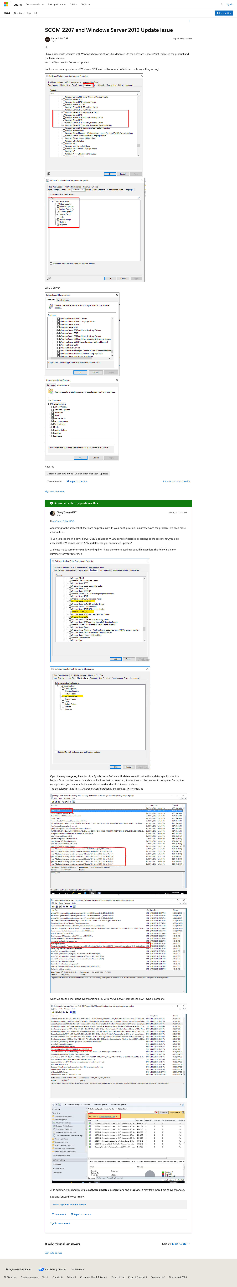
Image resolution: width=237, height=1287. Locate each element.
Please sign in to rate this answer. (69, 1204)
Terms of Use (118, 1277)
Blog (44, 1277)
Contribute (57, 1277)
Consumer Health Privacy (92, 1277)
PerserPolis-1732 (59, 38)
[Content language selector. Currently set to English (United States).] (18, 1269)
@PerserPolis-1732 (64, 521)
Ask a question (224, 13)
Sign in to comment (55, 491)
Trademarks (157, 1277)
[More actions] (189, 21)
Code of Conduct (136, 1277)
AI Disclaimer (10, 1277)
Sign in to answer (53, 1252)
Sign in (229, 4)
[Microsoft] (6, 4)
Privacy (70, 1277)
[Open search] (222, 4)
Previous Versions (29, 1277)
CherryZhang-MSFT (67, 512)
